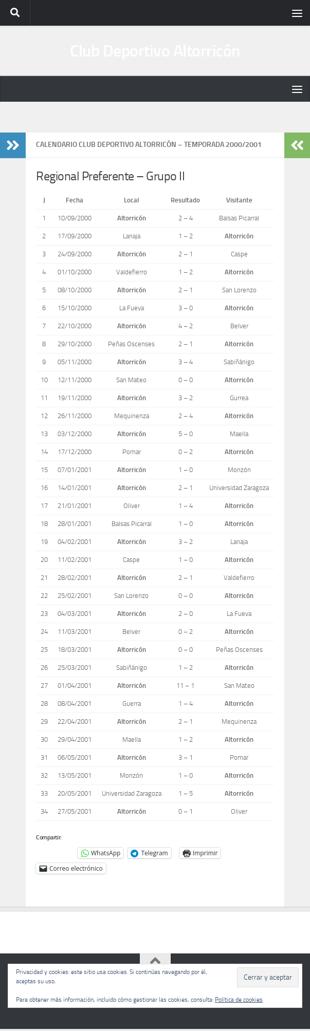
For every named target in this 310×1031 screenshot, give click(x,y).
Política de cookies (239, 999)
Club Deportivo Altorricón (155, 51)
